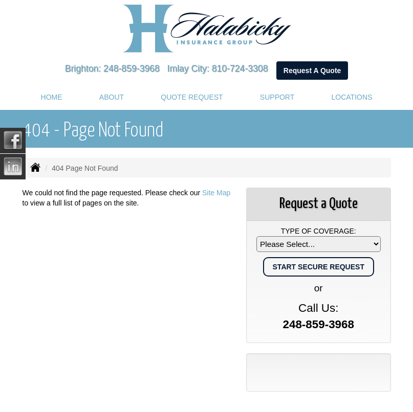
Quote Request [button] (192, 97)
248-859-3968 (131, 68)
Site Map (216, 193)
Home (51, 97)
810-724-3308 (240, 68)
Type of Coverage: (318, 231)
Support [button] (277, 97)
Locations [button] (352, 97)
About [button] (111, 97)
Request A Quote (312, 70)
